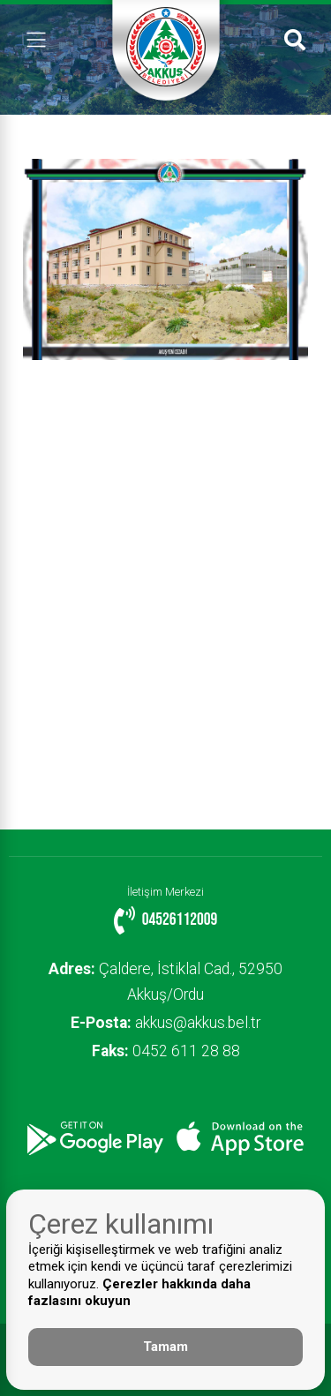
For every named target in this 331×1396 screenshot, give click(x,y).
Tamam (165, 1347)
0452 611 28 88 (166, 1051)
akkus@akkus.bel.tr (165, 1023)
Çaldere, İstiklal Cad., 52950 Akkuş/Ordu (165, 981)
